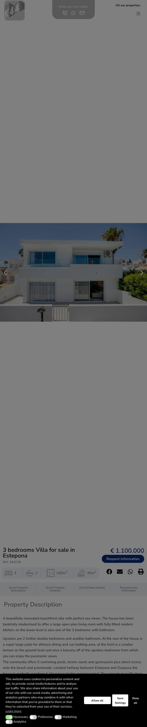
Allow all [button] (97, 700)
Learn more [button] (13, 711)
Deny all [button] (135, 700)
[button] (9, 717)
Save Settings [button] (120, 700)
